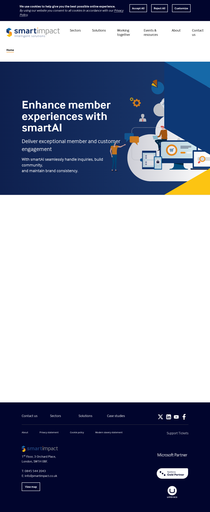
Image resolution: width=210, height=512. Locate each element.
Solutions (99, 30)
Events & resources (151, 32)
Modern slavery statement (109, 432)
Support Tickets (177, 433)
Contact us (198, 32)
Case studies (116, 415)
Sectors (75, 30)
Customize (181, 8)
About (176, 30)
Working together (123, 32)
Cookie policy (77, 432)
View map (31, 486)
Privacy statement (49, 432)
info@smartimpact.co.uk (41, 476)
